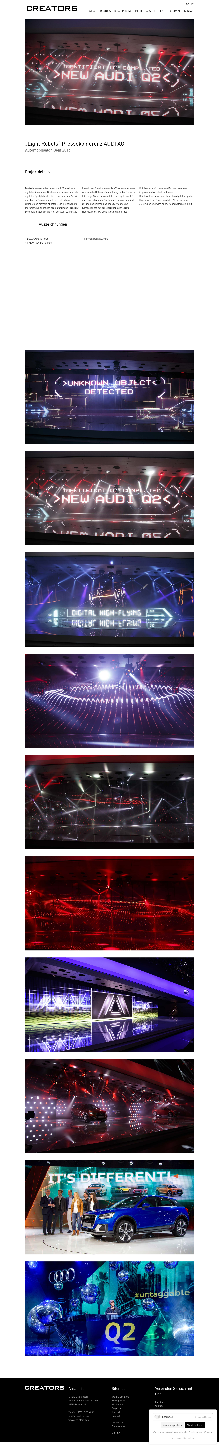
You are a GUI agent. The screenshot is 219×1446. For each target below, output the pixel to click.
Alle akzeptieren (195, 1425)
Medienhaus (143, 10)
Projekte (160, 10)
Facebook (160, 1402)
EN (193, 4)
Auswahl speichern (172, 1425)
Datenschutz (118, 1426)
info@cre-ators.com (78, 1416)
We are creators (100, 10)
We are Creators (120, 1396)
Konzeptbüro (123, 10)
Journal (175, 10)
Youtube (159, 1405)
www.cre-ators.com (79, 1420)
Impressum (118, 1422)
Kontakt (189, 10)
